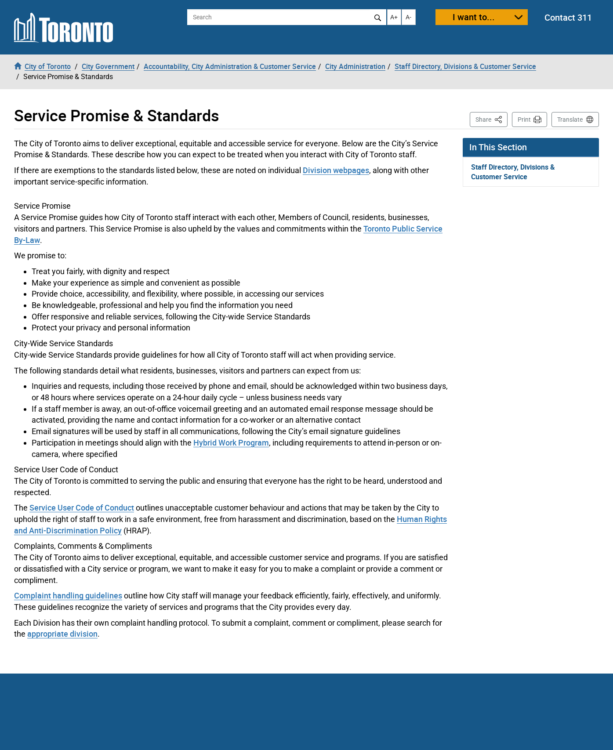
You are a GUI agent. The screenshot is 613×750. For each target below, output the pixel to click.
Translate (570, 119)
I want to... (474, 17)
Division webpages (336, 170)
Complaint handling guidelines (68, 595)
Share (491, 119)
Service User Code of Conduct (81, 507)
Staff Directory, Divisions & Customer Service (513, 172)
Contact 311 (568, 17)
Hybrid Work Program (231, 442)
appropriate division (62, 633)
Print (524, 119)
